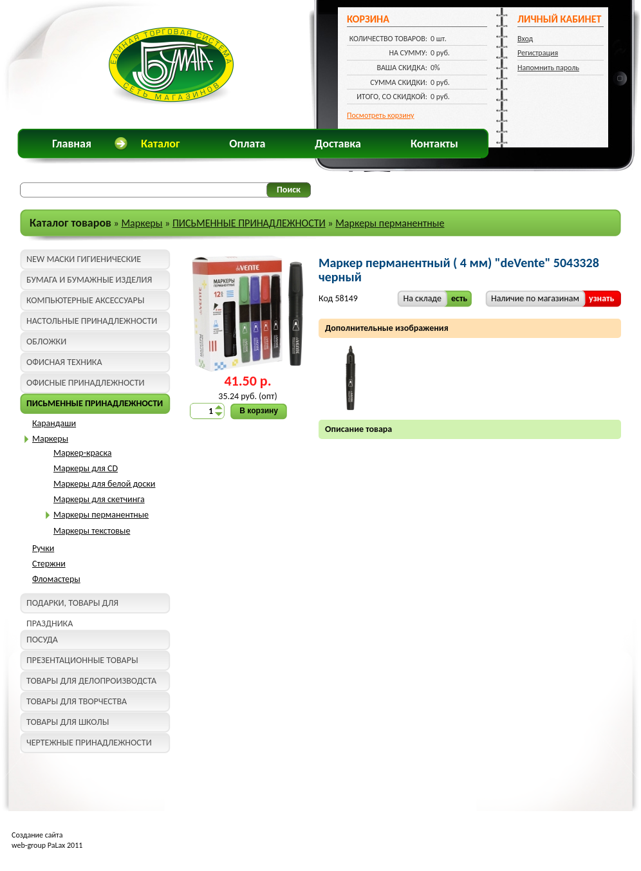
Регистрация (537, 52)
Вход (525, 38)
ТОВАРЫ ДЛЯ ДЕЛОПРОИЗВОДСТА (91, 680)
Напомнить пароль (548, 67)
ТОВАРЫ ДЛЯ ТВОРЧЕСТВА (76, 701)
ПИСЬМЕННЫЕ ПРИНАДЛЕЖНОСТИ (249, 223)
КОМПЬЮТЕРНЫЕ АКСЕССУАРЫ (85, 300)
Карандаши (54, 423)
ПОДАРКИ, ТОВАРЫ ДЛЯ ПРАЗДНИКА (72, 605)
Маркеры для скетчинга (99, 499)
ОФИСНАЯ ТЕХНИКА (64, 362)
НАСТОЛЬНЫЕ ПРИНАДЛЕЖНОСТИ (91, 320)
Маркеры (141, 223)
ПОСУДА (42, 639)
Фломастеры (56, 579)
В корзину (258, 410)
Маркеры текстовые (91, 530)
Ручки (43, 548)
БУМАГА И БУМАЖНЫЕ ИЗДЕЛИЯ (89, 279)
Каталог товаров (70, 223)
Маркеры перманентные (389, 223)
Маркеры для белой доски (104, 483)
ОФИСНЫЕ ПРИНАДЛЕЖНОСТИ (85, 382)
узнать (601, 298)
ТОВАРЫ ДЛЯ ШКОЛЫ (67, 721)
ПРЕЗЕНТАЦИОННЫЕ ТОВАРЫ (82, 660)
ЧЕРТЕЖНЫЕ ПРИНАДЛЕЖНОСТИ (89, 742)
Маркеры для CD (85, 468)
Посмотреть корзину (380, 115)
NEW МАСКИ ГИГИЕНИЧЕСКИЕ (83, 259)
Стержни (49, 563)
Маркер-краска (82, 452)
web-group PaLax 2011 (47, 845)
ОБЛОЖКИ (46, 341)
